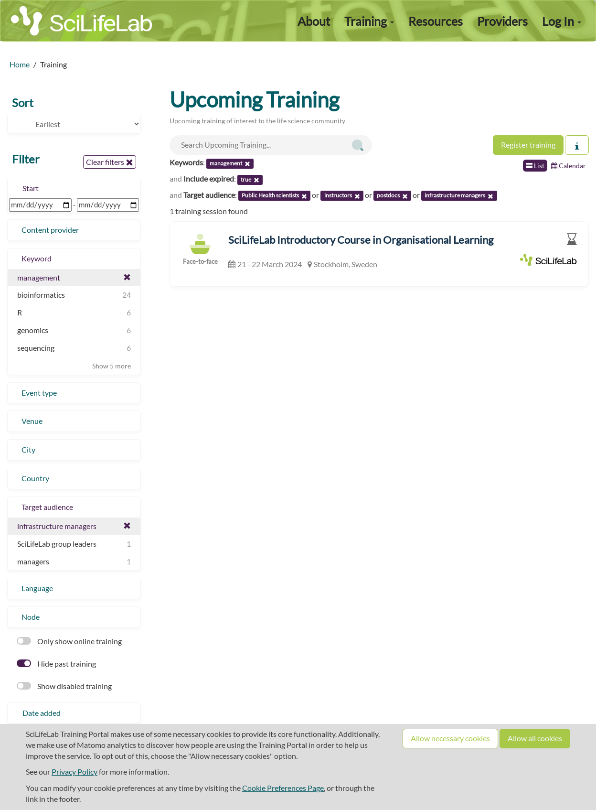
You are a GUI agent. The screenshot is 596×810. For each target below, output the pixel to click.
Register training (528, 144)
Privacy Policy (74, 771)
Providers (502, 21)
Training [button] (369, 21)
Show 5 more (111, 366)
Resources (435, 21)
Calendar (568, 166)
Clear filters (109, 162)
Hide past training (56, 663)
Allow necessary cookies (450, 738)
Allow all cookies (535, 738)
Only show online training (69, 641)
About (314, 21)
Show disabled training (64, 686)
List (535, 166)
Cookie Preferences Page (283, 787)
